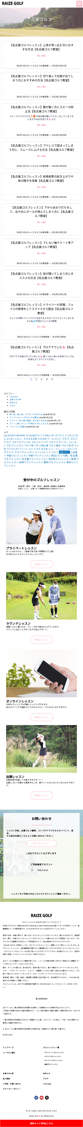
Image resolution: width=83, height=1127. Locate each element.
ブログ (12, 405)
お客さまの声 (15, 399)
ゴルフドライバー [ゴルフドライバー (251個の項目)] (58, 442)
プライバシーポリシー (12, 1089)
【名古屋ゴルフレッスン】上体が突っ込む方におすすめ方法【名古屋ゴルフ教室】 (42, 47)
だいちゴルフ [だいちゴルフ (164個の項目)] (57, 435)
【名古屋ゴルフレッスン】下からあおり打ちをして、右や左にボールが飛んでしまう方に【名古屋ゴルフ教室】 (41, 211)
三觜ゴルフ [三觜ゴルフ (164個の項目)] (64, 452)
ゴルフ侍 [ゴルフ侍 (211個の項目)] (29, 445)
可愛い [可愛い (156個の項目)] (66, 455)
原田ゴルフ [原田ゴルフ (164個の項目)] (56, 455)
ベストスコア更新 (17, 426)
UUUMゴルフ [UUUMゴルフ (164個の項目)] (35, 435)
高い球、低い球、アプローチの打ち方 (26, 414)
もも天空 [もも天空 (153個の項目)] (42, 438)
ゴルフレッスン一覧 (51, 1047)
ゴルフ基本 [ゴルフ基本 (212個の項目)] (55, 445)
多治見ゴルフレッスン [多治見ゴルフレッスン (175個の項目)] (59, 458)
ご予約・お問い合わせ (12, 1084)
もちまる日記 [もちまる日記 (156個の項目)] (30, 438)
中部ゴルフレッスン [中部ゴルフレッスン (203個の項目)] (17, 455)
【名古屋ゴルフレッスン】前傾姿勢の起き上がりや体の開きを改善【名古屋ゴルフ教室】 (42, 178)
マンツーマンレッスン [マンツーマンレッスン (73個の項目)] (57, 449)
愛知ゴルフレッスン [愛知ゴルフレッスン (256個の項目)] (55, 462)
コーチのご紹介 (9, 1053)
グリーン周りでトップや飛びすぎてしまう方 (28, 423)
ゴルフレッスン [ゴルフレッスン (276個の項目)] (15, 445)
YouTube (13, 396)
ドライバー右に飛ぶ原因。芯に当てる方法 (27, 420)
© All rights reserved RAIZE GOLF (41, 1111)
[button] (79, 4)
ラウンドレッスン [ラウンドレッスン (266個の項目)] (24, 452)
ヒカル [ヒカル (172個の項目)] (37, 448)
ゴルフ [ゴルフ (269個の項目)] (65, 438)
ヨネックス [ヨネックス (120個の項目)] (72, 448)
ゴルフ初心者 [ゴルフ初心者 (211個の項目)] (41, 445)
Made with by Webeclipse (41, 1116)
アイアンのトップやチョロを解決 (24, 417)
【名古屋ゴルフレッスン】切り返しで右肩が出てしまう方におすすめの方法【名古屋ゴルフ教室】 (41, 78)
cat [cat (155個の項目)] (5, 435)
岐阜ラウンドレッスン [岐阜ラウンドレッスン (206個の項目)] (31, 462)
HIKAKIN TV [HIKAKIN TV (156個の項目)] (22, 435)
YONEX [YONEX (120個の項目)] (46, 435)
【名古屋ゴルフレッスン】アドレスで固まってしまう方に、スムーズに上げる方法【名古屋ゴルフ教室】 (42, 147)
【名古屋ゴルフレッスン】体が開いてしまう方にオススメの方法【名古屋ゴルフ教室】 (41, 276)
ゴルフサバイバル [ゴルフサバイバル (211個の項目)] (21, 442)
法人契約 (6, 1078)
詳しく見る (41, 55)
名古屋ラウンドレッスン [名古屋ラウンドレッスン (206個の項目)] (35, 459)
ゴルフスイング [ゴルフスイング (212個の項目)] (39, 442)
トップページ (37, 26)
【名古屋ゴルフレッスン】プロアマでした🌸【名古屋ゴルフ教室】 (41, 349)
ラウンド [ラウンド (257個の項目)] (9, 452)
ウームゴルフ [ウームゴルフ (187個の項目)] (54, 438)
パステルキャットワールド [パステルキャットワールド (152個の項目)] (20, 448)
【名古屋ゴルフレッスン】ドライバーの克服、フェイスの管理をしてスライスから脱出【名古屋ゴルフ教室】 (42, 309)
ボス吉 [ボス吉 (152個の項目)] (44, 448)
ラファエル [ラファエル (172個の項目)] (40, 452)
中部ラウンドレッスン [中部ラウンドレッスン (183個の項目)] (39, 455)
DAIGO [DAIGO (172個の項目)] (11, 435)
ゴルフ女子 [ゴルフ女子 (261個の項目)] (67, 445)
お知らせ (13, 402)
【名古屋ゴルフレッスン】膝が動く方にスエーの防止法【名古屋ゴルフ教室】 (42, 109)
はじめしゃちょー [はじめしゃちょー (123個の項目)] (15, 438)
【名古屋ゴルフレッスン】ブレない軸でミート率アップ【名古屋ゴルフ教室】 (42, 245)
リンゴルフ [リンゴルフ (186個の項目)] (52, 452)
